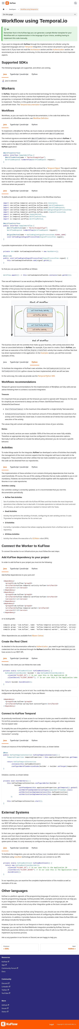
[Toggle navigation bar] (3, 3)
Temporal (28, 47)
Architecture (35, 49)
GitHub (5, 1005)
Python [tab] (35, 74)
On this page (8, 14)
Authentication (58, 49)
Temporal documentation (30, 104)
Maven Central (37, 635)
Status (5, 1011)
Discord (5, 983)
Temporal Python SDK (46, 376)
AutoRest (17, 857)
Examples (44, 353)
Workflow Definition (40, 118)
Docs (3, 971)
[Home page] (4, 9)
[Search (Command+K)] (75, 3)
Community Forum (10, 968)
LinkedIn (6, 987)
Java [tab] (5, 74)
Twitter (5, 990)
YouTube (6, 993)
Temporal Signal (53, 168)
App (4, 965)
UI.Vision (36, 538)
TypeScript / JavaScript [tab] (19, 74)
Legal (51, 1024)
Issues (5, 1008)
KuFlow (5, 962)
